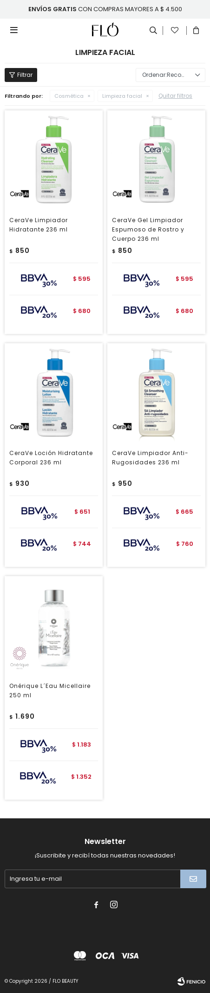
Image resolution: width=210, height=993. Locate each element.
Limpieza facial (122, 96)
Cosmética (69, 96)
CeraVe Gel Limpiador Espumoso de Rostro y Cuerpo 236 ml (148, 229)
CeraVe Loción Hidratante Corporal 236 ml (51, 457)
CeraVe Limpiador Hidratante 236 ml (38, 224)
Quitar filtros (175, 96)
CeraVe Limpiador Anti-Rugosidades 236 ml (150, 457)
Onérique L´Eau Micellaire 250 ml (50, 690)
